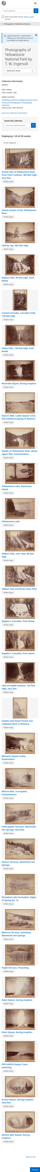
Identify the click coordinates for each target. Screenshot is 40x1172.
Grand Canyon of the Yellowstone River (19, 212)
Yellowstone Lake (11, 521)
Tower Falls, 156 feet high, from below (18, 350)
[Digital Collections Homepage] (4, 3)
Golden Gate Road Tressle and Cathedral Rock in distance (17, 722)
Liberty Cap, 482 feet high (15, 245)
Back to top (31, 1157)
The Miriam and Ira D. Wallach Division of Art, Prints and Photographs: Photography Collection (20, 102)
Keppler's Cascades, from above (18, 653)
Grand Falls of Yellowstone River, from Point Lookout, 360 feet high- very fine (19, 174)
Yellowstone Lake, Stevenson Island (17, 488)
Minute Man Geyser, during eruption (16, 1136)
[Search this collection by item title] (17, 125)
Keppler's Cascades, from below (18, 621)
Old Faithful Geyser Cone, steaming (15, 1066)
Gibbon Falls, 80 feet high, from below (18, 279)
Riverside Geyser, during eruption (19, 383)
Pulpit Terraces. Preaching (15, 967)
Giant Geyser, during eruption (17, 999)
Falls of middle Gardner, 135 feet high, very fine (18, 687)
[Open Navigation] (35, 3)
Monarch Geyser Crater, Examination (14, 758)
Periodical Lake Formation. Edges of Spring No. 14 (19, 899)
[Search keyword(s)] (18, 10)
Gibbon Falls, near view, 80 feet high (18, 555)
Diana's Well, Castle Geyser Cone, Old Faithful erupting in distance (19, 417)
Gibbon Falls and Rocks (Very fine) (19, 588)
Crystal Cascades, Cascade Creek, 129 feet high (19, 314)
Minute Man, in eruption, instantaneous (15, 793)
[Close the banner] (36, 35)
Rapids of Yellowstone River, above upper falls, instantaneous (19, 452)
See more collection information (14, 113)
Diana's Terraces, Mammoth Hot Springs (18, 863)
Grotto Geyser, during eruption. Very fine (18, 1101)
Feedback (35, 1170)
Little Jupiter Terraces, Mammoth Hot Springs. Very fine (19, 828)
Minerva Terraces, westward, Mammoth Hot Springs (16, 934)
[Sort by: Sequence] (11, 142)
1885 (15, 92)
